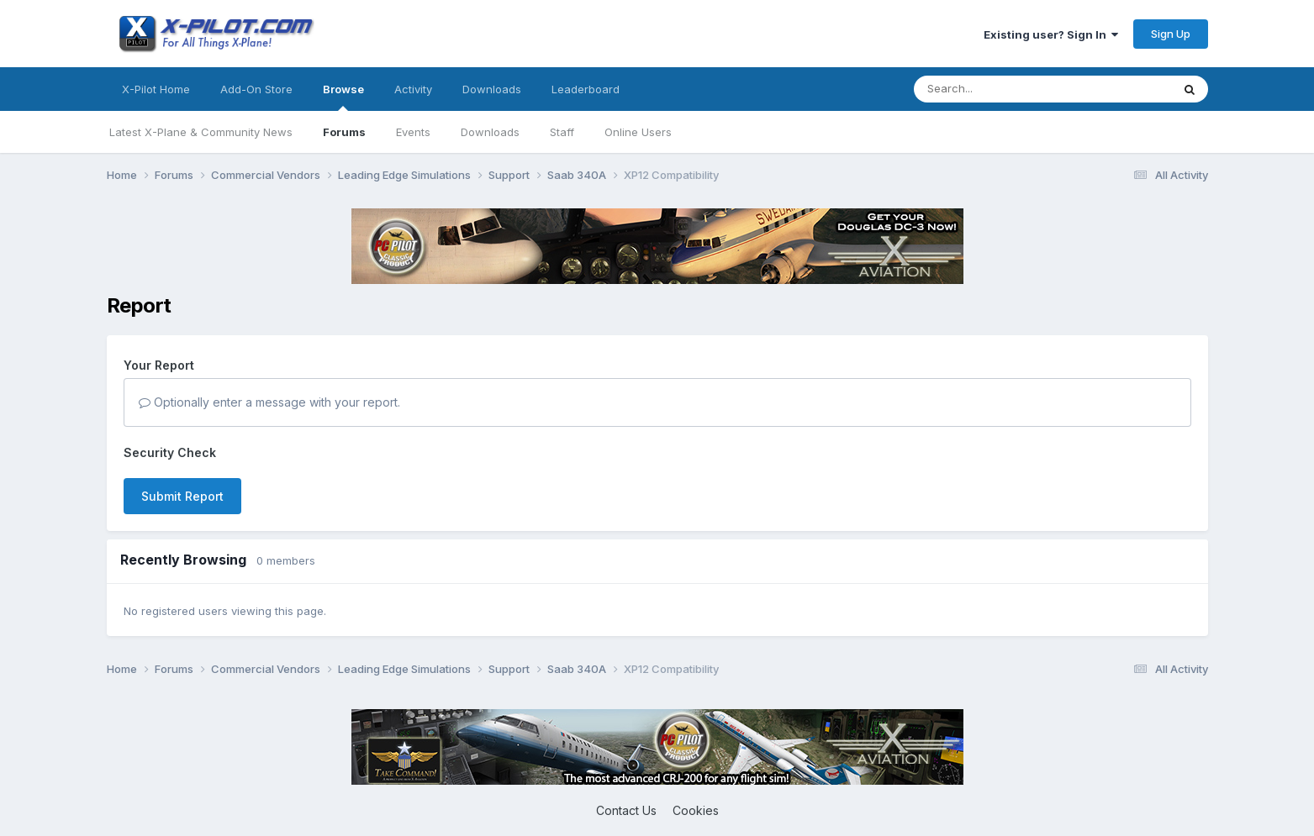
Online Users (638, 132)
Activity (413, 89)
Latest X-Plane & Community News (201, 132)
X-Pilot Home (156, 89)
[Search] (1009, 89)
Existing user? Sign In (1051, 34)
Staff (562, 132)
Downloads (490, 132)
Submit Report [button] (182, 496)
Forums (344, 132)
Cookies (696, 810)
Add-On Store (256, 89)
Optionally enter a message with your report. (269, 402)
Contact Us (626, 810)
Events (413, 132)
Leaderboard (585, 89)
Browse (343, 96)
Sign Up (1170, 33)
